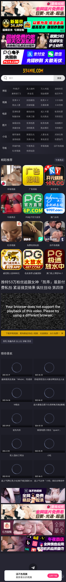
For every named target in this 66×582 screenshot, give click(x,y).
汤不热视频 (59, 145)
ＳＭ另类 (59, 105)
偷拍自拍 (30, 111)
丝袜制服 (30, 105)
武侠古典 (59, 134)
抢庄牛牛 (59, 93)
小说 (4, 136)
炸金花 (30, 93)
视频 (4, 102)
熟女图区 (45, 127)
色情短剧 (30, 150)
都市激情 (16, 134)
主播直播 (45, 105)
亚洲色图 (30, 123)
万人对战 (45, 88)
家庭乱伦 (30, 134)
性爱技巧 (59, 139)
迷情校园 (16, 139)
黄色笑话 (45, 139)
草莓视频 (45, 145)
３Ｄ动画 (59, 100)
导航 (4, 148)
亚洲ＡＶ (16, 100)
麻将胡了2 (16, 93)
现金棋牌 (45, 93)
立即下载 (53, 575)
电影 (4, 113)
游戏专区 (59, 88)
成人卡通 (45, 111)
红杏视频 (16, 150)
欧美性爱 (59, 111)
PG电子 (16, 88)
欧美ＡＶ (45, 100)
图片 (4, 125)
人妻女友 (45, 134)
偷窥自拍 (16, 123)
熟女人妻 (16, 105)
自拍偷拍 (30, 100)
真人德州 (30, 88)
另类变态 (59, 116)
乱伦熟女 (45, 116)
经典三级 (30, 116)
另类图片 (59, 127)
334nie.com (33, 71)
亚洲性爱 (16, 111)
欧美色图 (45, 123)
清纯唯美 (30, 127)
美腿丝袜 (16, 127)
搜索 (59, 78)
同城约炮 (16, 145)
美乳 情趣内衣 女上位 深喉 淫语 (17, 341)
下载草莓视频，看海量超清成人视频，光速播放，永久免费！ (35, 333)
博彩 (4, 90)
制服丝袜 (16, 116)
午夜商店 (30, 145)
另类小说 (30, 139)
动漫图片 (59, 123)
